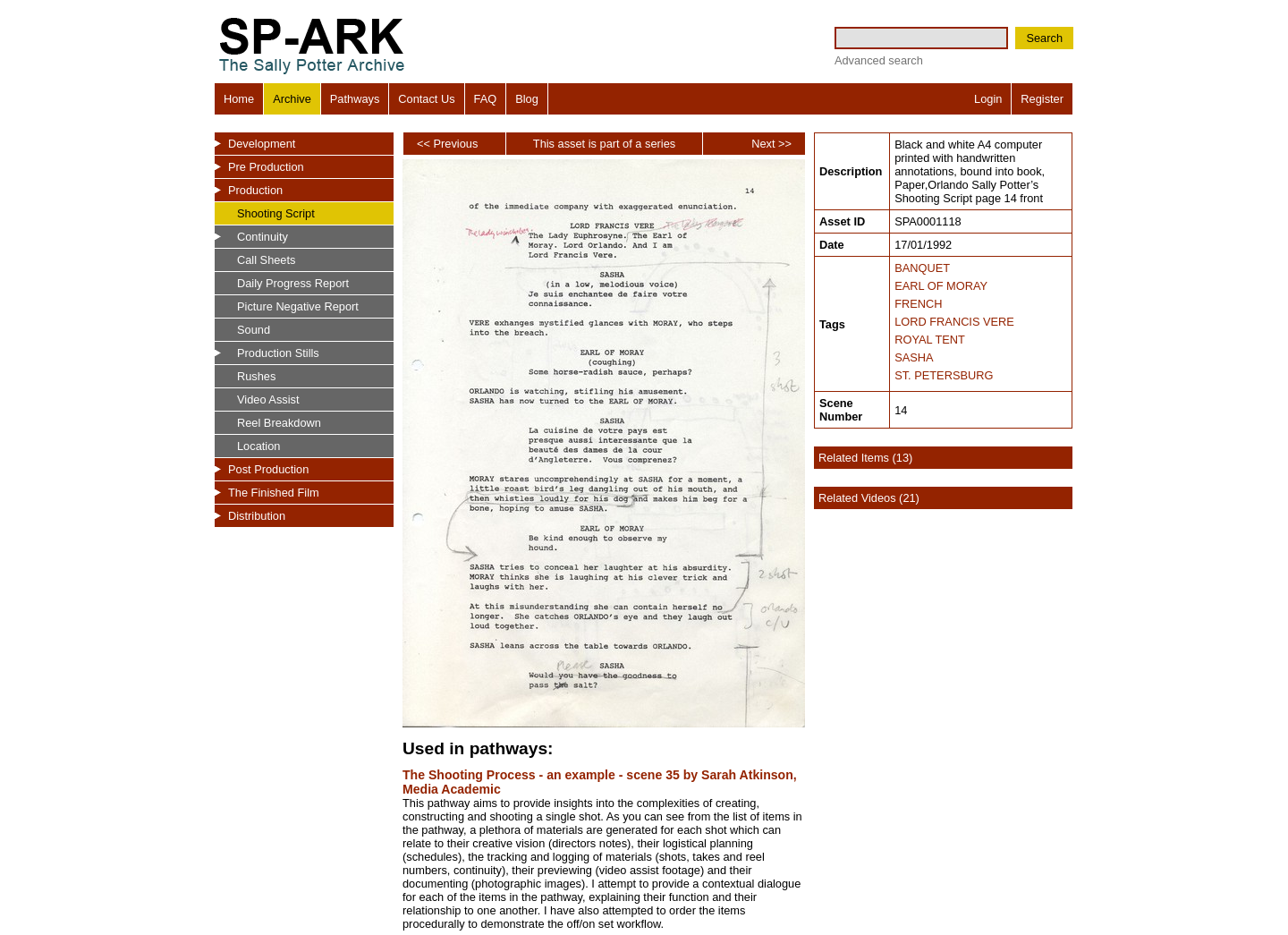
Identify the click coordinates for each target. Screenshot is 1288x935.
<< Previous (447, 143)
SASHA (913, 357)
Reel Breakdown (279, 422)
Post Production (268, 469)
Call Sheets (266, 260)
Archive (292, 99)
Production (255, 190)
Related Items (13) (865, 457)
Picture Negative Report (298, 306)
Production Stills (278, 353)
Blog (526, 99)
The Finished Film (273, 492)
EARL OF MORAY (940, 286)
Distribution (256, 516)
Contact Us (426, 99)
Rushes (256, 376)
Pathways (354, 99)
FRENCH (918, 303)
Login (988, 99)
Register (1042, 99)
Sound (253, 329)
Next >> (771, 143)
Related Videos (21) (868, 498)
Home (239, 99)
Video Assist (268, 399)
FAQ (485, 99)
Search (1044, 38)
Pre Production (266, 167)
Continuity (262, 236)
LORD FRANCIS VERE (954, 321)
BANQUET (922, 268)
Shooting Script (276, 213)
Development (261, 143)
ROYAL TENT (929, 339)
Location (258, 446)
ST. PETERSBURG (943, 375)
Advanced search (879, 60)
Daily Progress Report (293, 283)
